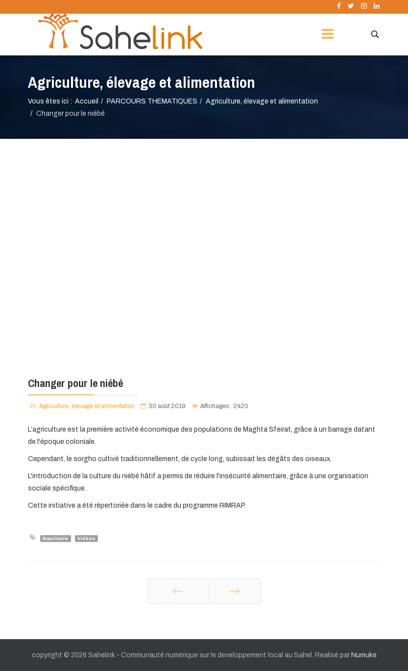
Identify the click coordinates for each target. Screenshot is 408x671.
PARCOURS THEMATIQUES (152, 101)
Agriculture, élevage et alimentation (262, 101)
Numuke (364, 655)
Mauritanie (55, 538)
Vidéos (86, 538)
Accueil (86, 101)
